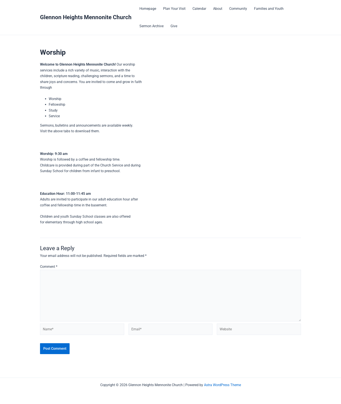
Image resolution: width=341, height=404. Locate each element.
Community (238, 9)
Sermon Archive (151, 26)
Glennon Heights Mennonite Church (86, 17)
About (217, 9)
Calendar (199, 9)
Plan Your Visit (174, 9)
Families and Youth (269, 9)
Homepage (147, 9)
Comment (48, 267)
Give (173, 26)
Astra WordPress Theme (222, 385)
